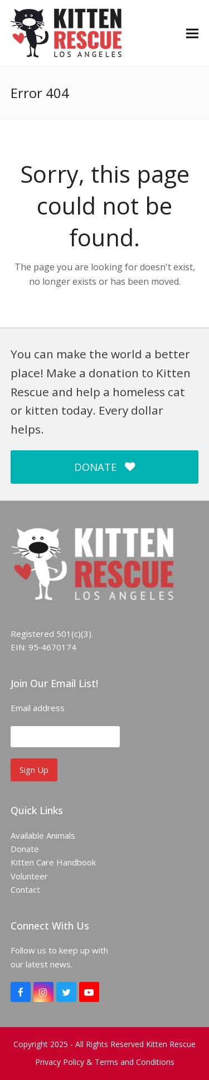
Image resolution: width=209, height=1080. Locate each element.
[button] (192, 33)
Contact (25, 889)
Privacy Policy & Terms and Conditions (104, 1062)
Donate (25, 848)
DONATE (104, 467)
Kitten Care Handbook (53, 862)
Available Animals (43, 835)
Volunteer (29, 876)
